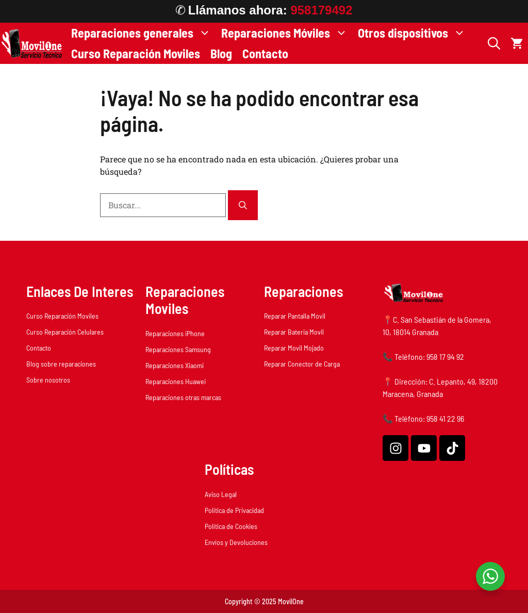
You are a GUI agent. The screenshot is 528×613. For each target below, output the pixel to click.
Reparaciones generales (143, 33)
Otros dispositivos (414, 33)
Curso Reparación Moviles (135, 53)
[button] (494, 43)
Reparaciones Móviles (287, 33)
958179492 (321, 10)
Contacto (265, 53)
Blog (221, 53)
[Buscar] (243, 205)
